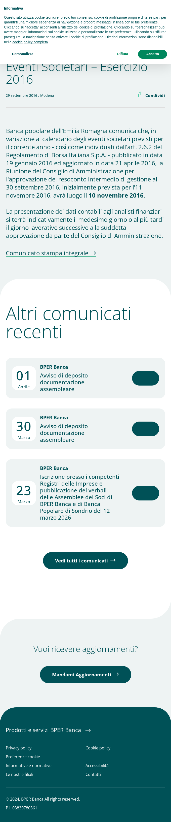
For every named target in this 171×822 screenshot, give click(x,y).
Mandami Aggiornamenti (81, 674)
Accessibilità (97, 765)
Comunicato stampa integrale (47, 253)
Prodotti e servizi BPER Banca (44, 730)
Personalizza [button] (22, 54)
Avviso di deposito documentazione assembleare (64, 382)
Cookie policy (98, 748)
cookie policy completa (30, 42)
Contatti (93, 774)
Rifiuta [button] (122, 54)
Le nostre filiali (19, 774)
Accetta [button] (152, 54)
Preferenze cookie (23, 756)
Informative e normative (29, 765)
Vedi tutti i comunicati (81, 560)
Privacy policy (18, 748)
